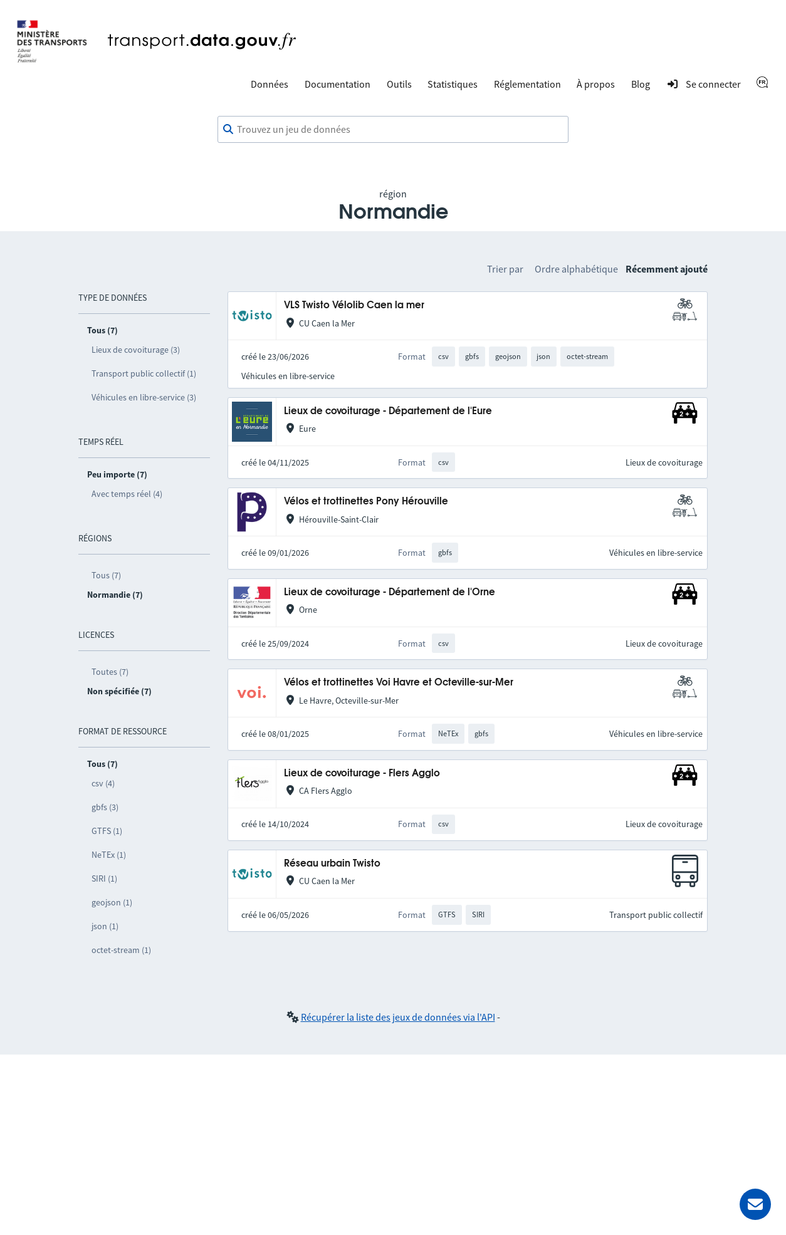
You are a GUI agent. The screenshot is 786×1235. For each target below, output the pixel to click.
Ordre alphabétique (576, 269)
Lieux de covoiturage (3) (136, 349)
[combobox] (393, 129)
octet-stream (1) (121, 950)
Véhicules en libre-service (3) (144, 397)
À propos (596, 84)
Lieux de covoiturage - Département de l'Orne (389, 592)
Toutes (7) (110, 671)
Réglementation (527, 84)
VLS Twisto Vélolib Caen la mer (354, 305)
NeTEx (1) (109, 854)
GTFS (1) (107, 830)
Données (269, 84)
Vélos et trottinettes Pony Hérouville (366, 501)
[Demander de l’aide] (755, 1204)
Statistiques (452, 84)
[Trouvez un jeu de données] (393, 129)
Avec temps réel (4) (127, 493)
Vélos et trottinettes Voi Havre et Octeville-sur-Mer (398, 682)
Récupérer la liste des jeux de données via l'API (398, 1017)
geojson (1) (112, 902)
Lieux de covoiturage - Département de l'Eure (388, 411)
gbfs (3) (105, 807)
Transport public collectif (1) (144, 373)
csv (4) (103, 783)
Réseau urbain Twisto (332, 863)
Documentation (337, 84)
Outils (399, 84)
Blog (640, 84)
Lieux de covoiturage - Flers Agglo (362, 773)
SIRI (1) (104, 878)
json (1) (105, 926)
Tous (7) (106, 575)
